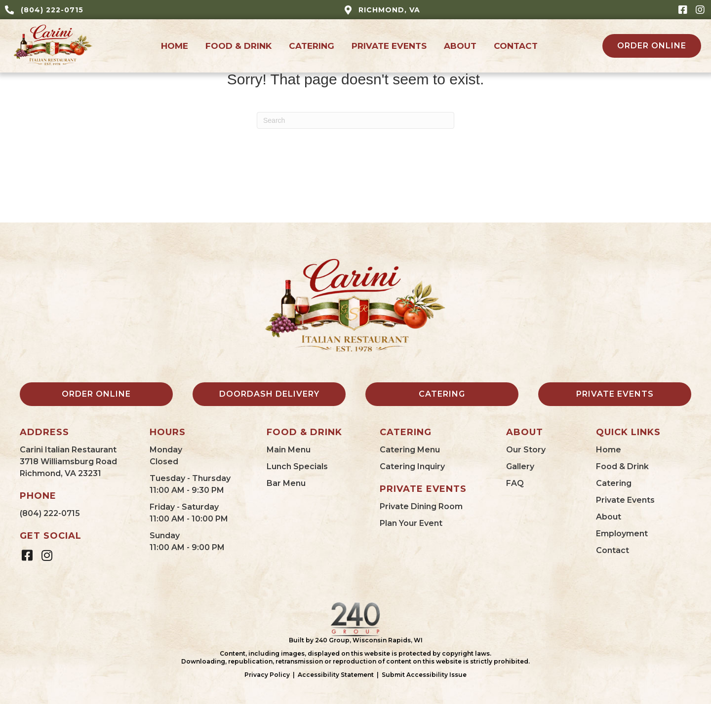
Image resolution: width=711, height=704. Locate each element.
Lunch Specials (297, 466)
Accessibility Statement (336, 674)
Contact (612, 550)
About (608, 516)
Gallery (520, 466)
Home (608, 449)
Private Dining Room (421, 506)
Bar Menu (286, 483)
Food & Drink (622, 466)
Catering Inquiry (412, 466)
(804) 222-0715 (50, 513)
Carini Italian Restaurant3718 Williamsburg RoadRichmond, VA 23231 (68, 461)
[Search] (355, 120)
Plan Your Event (411, 523)
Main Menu (289, 449)
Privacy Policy (267, 674)
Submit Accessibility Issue (424, 674)
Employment (622, 533)
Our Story (526, 449)
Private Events (625, 500)
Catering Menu (410, 449)
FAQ (515, 483)
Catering (614, 483)
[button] (682, 9)
